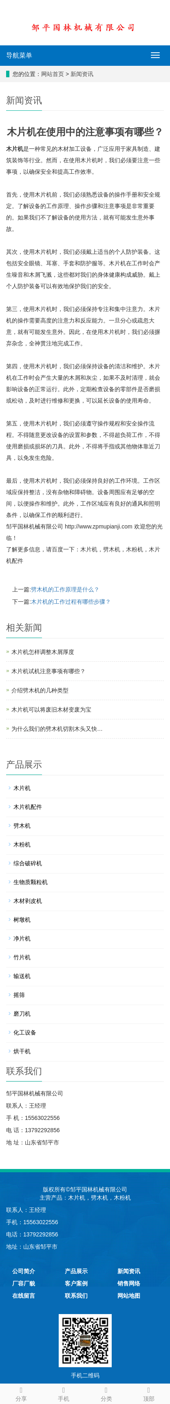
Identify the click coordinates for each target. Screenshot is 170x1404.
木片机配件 (27, 807)
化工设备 (24, 1032)
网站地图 (128, 1295)
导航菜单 (19, 55)
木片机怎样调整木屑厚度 (42, 652)
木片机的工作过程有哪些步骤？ (71, 601)
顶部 (149, 1393)
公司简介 (23, 1271)
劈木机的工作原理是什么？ (65, 589)
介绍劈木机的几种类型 (39, 690)
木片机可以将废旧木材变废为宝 (51, 709)
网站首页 (52, 74)
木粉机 (134, 549)
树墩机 (22, 919)
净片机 (22, 938)
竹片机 (22, 957)
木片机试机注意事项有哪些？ (48, 671)
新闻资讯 (82, 74)
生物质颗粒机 (30, 882)
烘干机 (22, 1051)
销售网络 (128, 1283)
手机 (63, 1393)
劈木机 (111, 549)
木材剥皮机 (27, 901)
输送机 (22, 976)
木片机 (14, 149)
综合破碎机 (27, 863)
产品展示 (76, 1271)
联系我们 (76, 1295)
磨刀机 (22, 1013)
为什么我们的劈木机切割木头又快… (57, 729)
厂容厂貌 (23, 1283)
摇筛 (19, 995)
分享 (21, 1393)
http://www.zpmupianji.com (98, 526)
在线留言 (23, 1295)
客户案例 (76, 1283)
